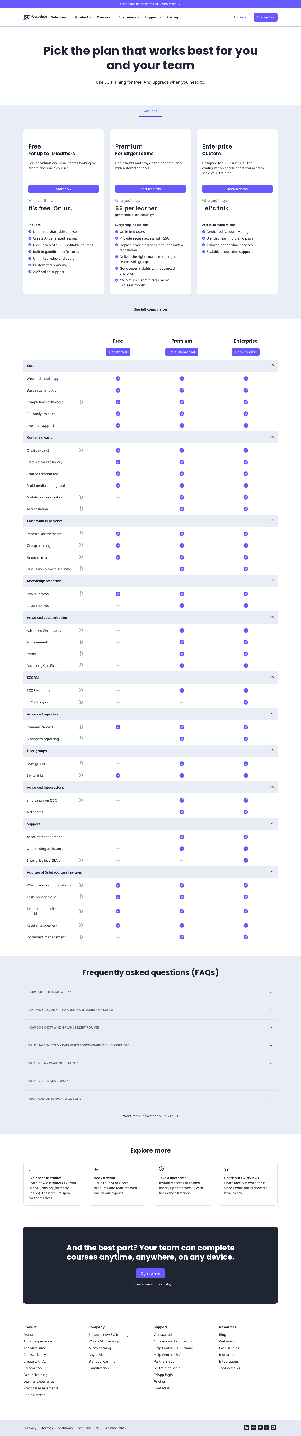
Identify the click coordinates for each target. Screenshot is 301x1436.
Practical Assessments (41, 1388)
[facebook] (266, 1428)
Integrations (229, 1361)
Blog (222, 1334)
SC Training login (167, 1368)
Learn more (170, 4)
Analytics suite (34, 1348)
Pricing (172, 17)
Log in (240, 17)
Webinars (226, 1341)
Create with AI (34, 1361)
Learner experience (38, 1381)
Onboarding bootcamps (173, 1341)
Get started (118, 352)
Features (30, 1334)
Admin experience (37, 1341)
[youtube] (253, 1428)
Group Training (35, 1374)
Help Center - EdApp (170, 1354)
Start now (63, 189)
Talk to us (170, 1116)
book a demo (143, 1284)
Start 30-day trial (182, 352)
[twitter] (260, 1428)
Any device (97, 1354)
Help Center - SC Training (173, 1348)
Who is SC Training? (104, 1341)
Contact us (162, 1388)
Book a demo (237, 189)
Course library (34, 1354)
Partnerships (164, 1361)
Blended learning (102, 1361)
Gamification (99, 1368)
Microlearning (100, 1348)
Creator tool (33, 1368)
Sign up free (150, 1273)
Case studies (229, 1348)
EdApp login (163, 1374)
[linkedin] (246, 1428)
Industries (227, 1354)
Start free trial (150, 189)
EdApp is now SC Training (109, 1334)
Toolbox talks (229, 1368)
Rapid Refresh (34, 1394)
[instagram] (273, 1428)
